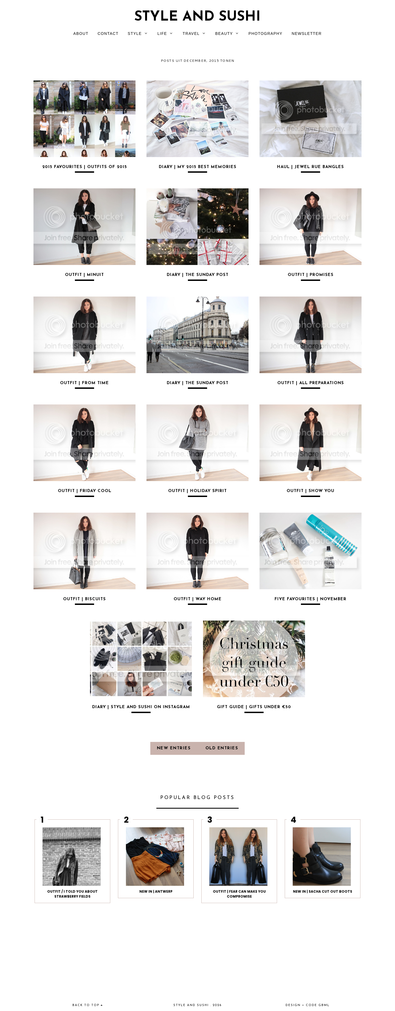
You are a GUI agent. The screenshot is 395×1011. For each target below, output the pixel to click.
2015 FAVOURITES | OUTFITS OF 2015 (84, 167)
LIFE (162, 33)
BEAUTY (224, 33)
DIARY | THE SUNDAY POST (197, 275)
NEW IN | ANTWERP (156, 891)
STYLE (135, 33)
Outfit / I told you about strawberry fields (72, 894)
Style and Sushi (197, 17)
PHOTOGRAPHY (266, 33)
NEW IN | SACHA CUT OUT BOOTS (322, 891)
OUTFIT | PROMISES (311, 275)
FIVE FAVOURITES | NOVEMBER (310, 599)
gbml (324, 1005)
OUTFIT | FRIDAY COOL (84, 491)
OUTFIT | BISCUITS (84, 599)
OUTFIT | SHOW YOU (310, 491)
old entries (221, 748)
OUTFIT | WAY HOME (198, 599)
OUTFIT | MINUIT (84, 275)
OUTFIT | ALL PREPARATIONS (310, 383)
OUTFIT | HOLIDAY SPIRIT (197, 491)
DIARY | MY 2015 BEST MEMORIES (197, 167)
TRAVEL (191, 33)
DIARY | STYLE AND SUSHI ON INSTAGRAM (141, 707)
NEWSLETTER (307, 33)
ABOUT (80, 33)
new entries (175, 748)
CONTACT (108, 33)
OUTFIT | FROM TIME (84, 383)
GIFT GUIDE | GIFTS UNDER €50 (254, 707)
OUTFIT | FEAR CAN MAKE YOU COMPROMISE (239, 894)
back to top (87, 1005)
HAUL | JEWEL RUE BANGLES (310, 167)
